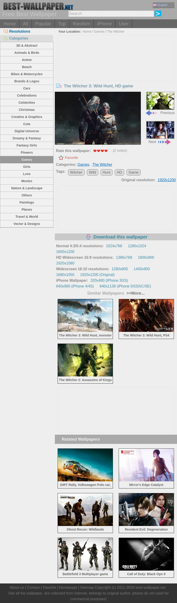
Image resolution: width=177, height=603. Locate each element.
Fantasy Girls (27, 145)
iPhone (104, 23)
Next (160, 132)
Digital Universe (27, 131)
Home (9, 23)
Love (27, 174)
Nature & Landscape (26, 188)
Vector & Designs (27, 224)
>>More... (135, 293)
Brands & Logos (26, 81)
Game (134, 172)
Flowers (27, 152)
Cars (26, 88)
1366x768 (124, 257)
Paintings (27, 202)
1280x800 (120, 269)
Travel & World (26, 216)
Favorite (71, 158)
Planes (27, 209)
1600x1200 (65, 252)
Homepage (68, 587)
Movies (26, 181)
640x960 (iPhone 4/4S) (75, 286)
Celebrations (27, 95)
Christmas (27, 110)
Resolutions (16, 31)
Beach (27, 67)
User (124, 23)
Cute (26, 124)
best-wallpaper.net (150, 587)
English (160, 5)
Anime (27, 60)
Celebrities (26, 102)
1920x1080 (65, 263)
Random (81, 23)
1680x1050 (65, 275)
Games (26, 159)
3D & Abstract (26, 45)
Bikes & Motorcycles (27, 74)
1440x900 (142, 269)
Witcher (76, 172)
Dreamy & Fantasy (27, 138)
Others (27, 195)
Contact (33, 587)
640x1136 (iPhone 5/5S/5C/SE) (125, 286)
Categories (15, 38)
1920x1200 (167, 180)
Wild (92, 172)
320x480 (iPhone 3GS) (109, 280)
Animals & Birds (26, 53)
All (25, 23)
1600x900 (146, 257)
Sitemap (87, 587)
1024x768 (114, 246)
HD (119, 172)
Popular (43, 23)
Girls (26, 167)
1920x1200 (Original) (97, 275)
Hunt (106, 172)
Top (62, 23)
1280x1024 (137, 246)
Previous (160, 103)
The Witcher (115, 31)
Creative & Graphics (26, 117)
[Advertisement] (116, 69)
